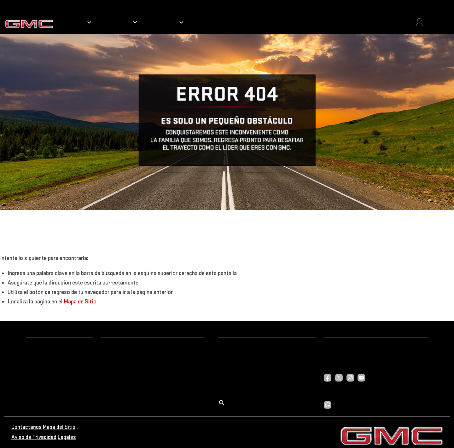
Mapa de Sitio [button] (80, 301)
